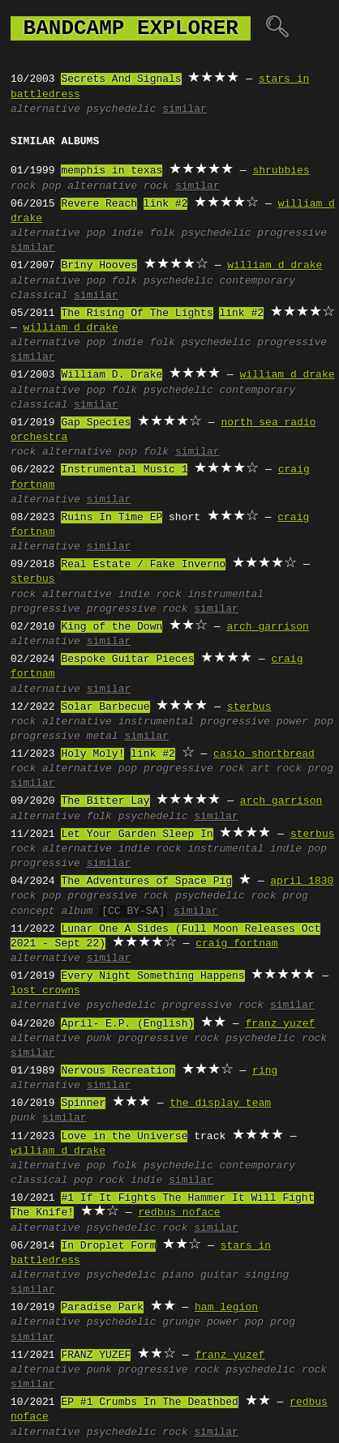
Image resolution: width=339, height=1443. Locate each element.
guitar (219, 1275)
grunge (181, 1322)
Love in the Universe (124, 1136)
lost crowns (45, 991)
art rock (276, 769)
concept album (51, 911)
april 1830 (301, 881)
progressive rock (137, 609)
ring (264, 1071)
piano (178, 1275)
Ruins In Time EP (111, 517)
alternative (45, 109)
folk (162, 233)
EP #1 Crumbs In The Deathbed (149, 1402)
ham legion (226, 1307)
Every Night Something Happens (152, 976)
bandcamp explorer (131, 28)
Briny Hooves (99, 265)
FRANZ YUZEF (96, 1355)
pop (51, 186)
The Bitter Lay (105, 801)
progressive (292, 233)
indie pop (298, 849)
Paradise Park (102, 1307)
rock (23, 186)
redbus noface (179, 1213)
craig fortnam (236, 944)
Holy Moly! (92, 754)
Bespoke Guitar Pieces (127, 659)
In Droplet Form (108, 1246)
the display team (220, 1103)
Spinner (83, 1103)
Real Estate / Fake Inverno (143, 564)
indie (128, 233)
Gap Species (96, 423)
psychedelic (122, 109)
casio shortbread (264, 754)
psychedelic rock (226, 896)
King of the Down (111, 627)
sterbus (33, 579)
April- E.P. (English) (127, 1024)
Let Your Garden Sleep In (136, 834)
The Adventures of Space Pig (146, 881)
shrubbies (280, 171)
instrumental (225, 594)
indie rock (150, 594)
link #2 (166, 204)
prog (320, 769)
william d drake (274, 265)
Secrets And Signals (121, 79)
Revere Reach (99, 204)
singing (267, 1275)
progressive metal (64, 736)
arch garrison (267, 627)
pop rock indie (118, 1180)
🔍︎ (277, 28)
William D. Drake (111, 375)
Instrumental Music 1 (124, 470)
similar (184, 109)
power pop (305, 722)
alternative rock (118, 186)
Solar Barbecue (105, 707)
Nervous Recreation (117, 1071)
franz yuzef (280, 1024)
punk (99, 1038)
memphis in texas (111, 171)
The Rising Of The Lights (136, 313)
